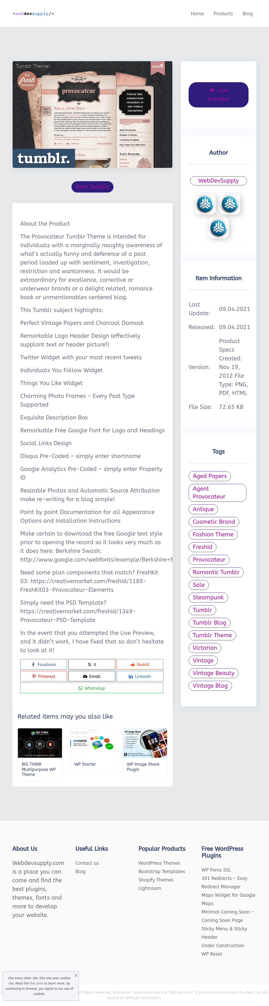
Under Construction (222, 945)
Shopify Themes (155, 880)
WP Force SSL (216, 870)
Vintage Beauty (213, 673)
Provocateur (209, 559)
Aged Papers (210, 476)
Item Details (92, 186)
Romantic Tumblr (216, 572)
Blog (247, 14)
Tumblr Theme (212, 635)
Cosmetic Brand (214, 521)
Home (197, 14)
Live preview (218, 94)
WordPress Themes (159, 863)
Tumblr (202, 610)
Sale (199, 585)
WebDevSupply (218, 180)
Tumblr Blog (209, 622)
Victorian (205, 648)
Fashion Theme (213, 534)
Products (223, 14)
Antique (203, 509)
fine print (36, 983)
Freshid (202, 547)
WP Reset (211, 954)
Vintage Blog (210, 685)
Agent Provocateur (209, 492)
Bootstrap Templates (161, 871)
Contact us (87, 863)
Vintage (203, 660)
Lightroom (149, 888)
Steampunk (208, 597)
